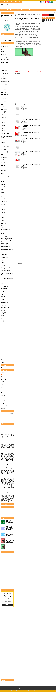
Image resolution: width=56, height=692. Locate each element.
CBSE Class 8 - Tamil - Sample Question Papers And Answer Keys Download (10, 528)
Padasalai (3, 372)
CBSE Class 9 (3, 109)
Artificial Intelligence (4, 62)
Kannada (2, 187)
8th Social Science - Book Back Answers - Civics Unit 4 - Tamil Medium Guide (30, 158)
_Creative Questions (4, 398)
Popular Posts (45, 15)
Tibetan (2, 318)
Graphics (2, 163)
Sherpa (5, 496)
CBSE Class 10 (3, 91)
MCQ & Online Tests (4, 215)
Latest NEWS (3, 199)
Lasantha (26, 690)
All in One (2, 56)
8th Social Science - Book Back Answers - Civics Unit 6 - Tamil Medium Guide (30, 145)
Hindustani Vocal (4, 179)
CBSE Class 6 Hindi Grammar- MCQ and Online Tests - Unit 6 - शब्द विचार (27, 19)
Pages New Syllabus (4, 246)
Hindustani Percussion (4, 178)
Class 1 (2, 114)
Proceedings (3, 262)
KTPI (1, 196)
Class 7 (2, 128)
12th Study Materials (4, 46)
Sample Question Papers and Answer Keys (7, 488)
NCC (1, 222)
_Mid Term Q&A (3, 403)
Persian (2, 483)
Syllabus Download (4, 307)
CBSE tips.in (4, 5)
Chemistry (2, 111)
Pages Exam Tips (4, 243)
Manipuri (2, 207)
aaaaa (2, 52)
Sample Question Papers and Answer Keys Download (7, 490)
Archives (51, 15)
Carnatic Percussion (4, 81)
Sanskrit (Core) (3, 285)
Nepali (2, 225)
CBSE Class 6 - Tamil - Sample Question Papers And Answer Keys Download (10, 534)
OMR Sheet (12, 472)
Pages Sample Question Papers (6, 249)
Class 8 (2, 130)
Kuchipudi (2, 198)
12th (5, 9)
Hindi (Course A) (3, 171)
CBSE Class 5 (3, 103)
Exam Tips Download (4, 157)
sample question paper (5, 270)
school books (3, 288)
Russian (2, 268)
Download (2, 140)
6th (25, 9)
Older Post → (39, 71)
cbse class (6, 435)
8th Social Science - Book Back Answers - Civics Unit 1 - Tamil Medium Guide (30, 120)
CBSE (20, 13)
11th (8, 9)
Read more (25, 108)
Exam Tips (2, 155)
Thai (1, 316)
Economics (22, 106)
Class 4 (2, 123)
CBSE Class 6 (3, 104)
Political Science (3, 260)
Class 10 (2, 115)
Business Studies (4, 78)
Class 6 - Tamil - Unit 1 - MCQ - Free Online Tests (9, 545)
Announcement (3, 57)
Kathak (9, 462)
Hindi (27, 13)
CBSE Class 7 (3, 106)
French (2, 159)
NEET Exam (3, 223)
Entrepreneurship (4, 152)
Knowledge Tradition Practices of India (6, 463)
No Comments (22, 109)
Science (2, 289)
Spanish (2, 299)
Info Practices (3, 184)
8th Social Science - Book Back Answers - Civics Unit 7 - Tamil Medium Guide (30, 139)
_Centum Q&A (3, 397)
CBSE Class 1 (3, 89)
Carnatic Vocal (3, 83)
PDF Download (3, 254)
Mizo (2, 220)
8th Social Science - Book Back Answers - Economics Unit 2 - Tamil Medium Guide (30, 126)
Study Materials (3, 302)
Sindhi (2, 294)
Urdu (2, 321)
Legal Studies (3, 201)
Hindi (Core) (3, 170)
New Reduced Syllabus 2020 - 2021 (7, 226)
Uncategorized (3, 320)
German (2, 162)
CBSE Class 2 (3, 98)
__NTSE (2, 382)
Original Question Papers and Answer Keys (7, 477)
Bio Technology (3, 73)
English (2, 453)
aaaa (2, 51)
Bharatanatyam (3, 70)
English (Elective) (4, 151)
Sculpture (2, 291)
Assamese (2, 65)
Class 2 (2, 120)
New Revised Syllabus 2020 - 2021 (6, 229)
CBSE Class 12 (3, 94)
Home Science (3, 461)
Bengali (2, 68)
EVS (1, 154)
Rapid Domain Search (41, 690)
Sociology (2, 297)
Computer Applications (5, 133)
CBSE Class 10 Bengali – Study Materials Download (9, 521)
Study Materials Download (5, 304)
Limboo (2, 204)
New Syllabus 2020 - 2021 (5, 231)
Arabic (2, 60)
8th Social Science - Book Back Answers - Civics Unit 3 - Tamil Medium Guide (30, 165)
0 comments (17, 21)
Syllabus (2, 305)
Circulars (2, 112)
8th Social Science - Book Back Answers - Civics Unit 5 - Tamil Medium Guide (30, 152)
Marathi (2, 209)
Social (2, 296)
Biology (2, 75)
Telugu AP (2, 312)
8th (18, 9)
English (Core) (3, 149)
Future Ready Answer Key (25, 112)
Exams (20, 1)
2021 (2, 49)
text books (2, 315)
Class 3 (2, 122)
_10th (2, 392)
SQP (4, 497)
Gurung (2, 167)
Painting (2, 252)
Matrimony (15, 1)
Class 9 (2, 131)
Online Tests (35, 13)
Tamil (5, 499)
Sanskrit (2, 283)
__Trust (2, 384)
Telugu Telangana (4, 313)
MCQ (30, 13)
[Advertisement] (28, 216)
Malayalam (2, 206)
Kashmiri (2, 189)
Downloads (6, 1)
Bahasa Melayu (3, 67)
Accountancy (3, 54)
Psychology (12, 484)
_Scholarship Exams (4, 379)
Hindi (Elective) (11, 458)
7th (22, 9)
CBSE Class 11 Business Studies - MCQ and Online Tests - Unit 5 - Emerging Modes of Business (10, 540)
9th (15, 9)
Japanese (2, 186)
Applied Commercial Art (5, 59)
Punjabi (2, 265)
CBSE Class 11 (3, 92)
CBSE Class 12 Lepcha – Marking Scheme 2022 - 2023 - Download (6, 96)
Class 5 (2, 125)
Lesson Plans (3, 406)
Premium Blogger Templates (32, 690)
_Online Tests (3, 400)
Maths (2, 212)
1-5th (29, 9)
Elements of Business (4, 146)
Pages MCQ (3, 244)
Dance (2, 139)
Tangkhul (2, 310)
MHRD (2, 469)
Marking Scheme (7, 467)
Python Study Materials (5, 267)
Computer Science (10, 447)
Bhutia (11, 431)
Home (1, 1)
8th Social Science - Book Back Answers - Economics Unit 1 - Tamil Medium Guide (30, 133)
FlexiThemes (17, 690)
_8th (1, 387)
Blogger (9, 40)
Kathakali (2, 192)
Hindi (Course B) (3, 173)
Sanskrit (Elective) (4, 286)
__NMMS (2, 381)
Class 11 (2, 117)
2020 (2, 48)
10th (11, 9)
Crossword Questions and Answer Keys (7, 448)
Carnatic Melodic (7, 433)
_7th (1, 389)
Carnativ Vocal (3, 84)
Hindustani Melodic (4, 176)
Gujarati (2, 165)
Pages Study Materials (4, 251)
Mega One (2, 217)
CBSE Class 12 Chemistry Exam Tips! (7, 15)
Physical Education (4, 257)
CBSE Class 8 (6, 442)
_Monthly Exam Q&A (4, 405)
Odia (1, 233)
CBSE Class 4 (3, 101)
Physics (2, 259)
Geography (3, 160)
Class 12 (2, 119)
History (2, 181)
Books (2, 76)
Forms (11, 1)
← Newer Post (17, 71)
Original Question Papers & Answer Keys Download (7, 475)
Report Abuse (4, 367)
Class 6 (23, 13)
